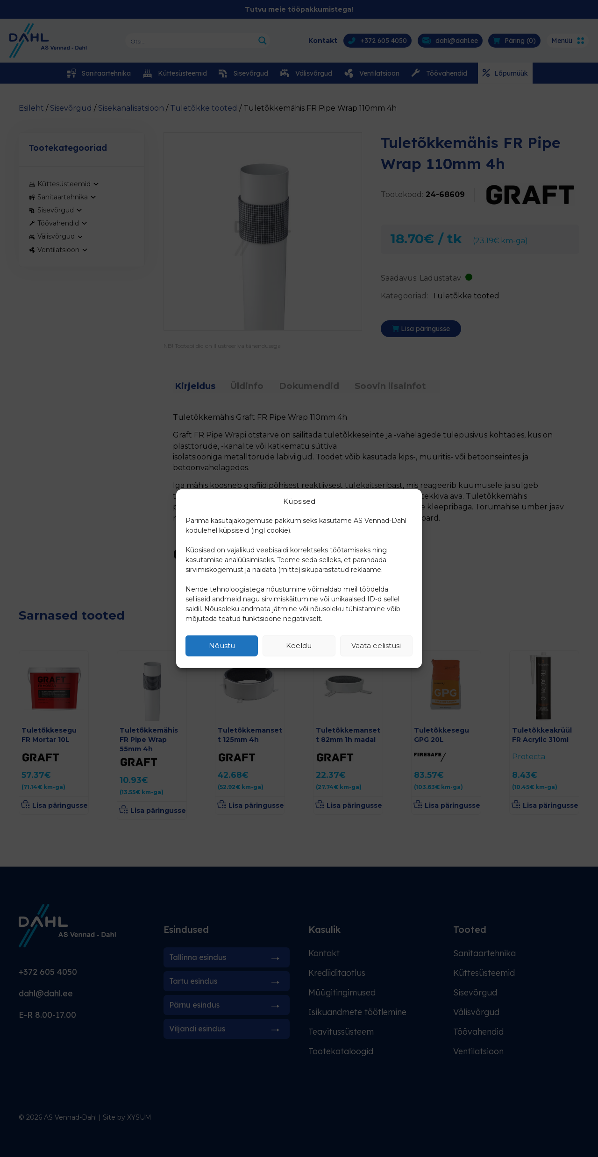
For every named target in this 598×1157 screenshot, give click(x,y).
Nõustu (222, 645)
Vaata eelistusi (376, 645)
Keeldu (299, 645)
